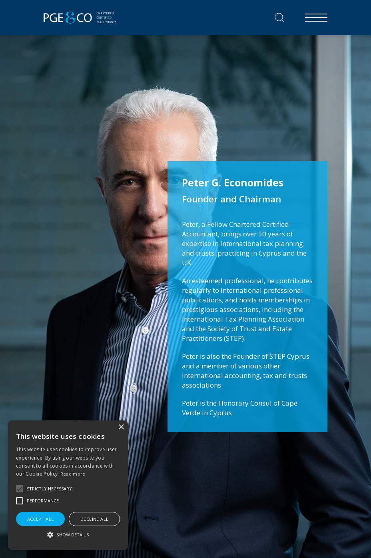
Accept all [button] (40, 519)
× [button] (121, 427)
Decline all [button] (94, 519)
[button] (20, 489)
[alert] (68, 485)
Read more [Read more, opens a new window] (73, 474)
